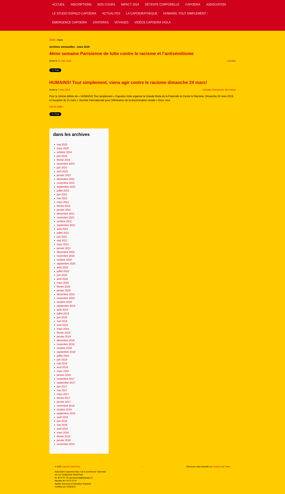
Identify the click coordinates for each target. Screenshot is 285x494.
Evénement (218, 90)
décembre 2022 (66, 179)
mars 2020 (63, 282)
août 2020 (62, 267)
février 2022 (63, 205)
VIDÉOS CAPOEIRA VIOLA (152, 22)
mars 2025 (63, 148)
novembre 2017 (66, 378)
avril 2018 (62, 367)
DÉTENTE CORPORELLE (162, 4)
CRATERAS (101, 22)
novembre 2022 (66, 182)
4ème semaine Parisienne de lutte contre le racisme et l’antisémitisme (121, 53)
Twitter (227, 466)
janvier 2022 (64, 209)
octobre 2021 (64, 221)
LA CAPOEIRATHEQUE (141, 13)
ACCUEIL (58, 4)
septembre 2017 (66, 382)
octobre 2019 (64, 301)
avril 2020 (62, 278)
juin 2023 (62, 167)
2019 (52, 39)
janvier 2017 (64, 401)
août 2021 (62, 229)
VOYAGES (121, 22)
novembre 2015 (66, 444)
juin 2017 (62, 386)
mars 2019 (63, 328)
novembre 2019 (66, 298)
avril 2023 (62, 171)
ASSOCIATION (216, 4)
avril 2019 (62, 325)
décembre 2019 (66, 294)
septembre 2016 (66, 413)
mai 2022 (62, 198)
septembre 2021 (66, 225)
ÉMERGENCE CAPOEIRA (69, 22)
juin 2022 (62, 194)
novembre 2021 (66, 217)
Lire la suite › (56, 106)
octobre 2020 (64, 259)
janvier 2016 (64, 440)
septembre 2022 (66, 186)
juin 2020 (62, 275)
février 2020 (63, 286)
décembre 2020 (66, 252)
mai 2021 (62, 240)
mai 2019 (62, 321)
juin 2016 (62, 421)
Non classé (230, 90)
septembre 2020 (66, 263)
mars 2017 (63, 394)
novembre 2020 (66, 255)
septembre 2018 (66, 351)
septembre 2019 (66, 305)
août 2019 (62, 309)
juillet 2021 (63, 232)
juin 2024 (62, 156)
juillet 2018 (63, 355)
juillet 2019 (63, 313)
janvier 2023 (64, 175)
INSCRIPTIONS (81, 4)
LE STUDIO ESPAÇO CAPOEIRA (74, 13)
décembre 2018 (66, 340)
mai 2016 (62, 424)
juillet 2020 (63, 271)
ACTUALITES (111, 13)
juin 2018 (62, 359)
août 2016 (62, 417)
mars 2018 (63, 371)
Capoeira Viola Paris (70, 466)
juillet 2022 (63, 190)
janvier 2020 (64, 290)
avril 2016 (62, 428)
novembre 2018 (66, 344)
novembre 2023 (66, 163)
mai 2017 (62, 390)
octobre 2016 (64, 409)
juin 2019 (62, 317)
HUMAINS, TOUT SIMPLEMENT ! (185, 13)
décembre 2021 (66, 213)
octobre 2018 (64, 348)
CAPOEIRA (192, 4)
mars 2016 (63, 432)
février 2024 (63, 159)
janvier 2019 (64, 336)
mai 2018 (62, 363)
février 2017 (63, 398)
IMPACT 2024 (130, 4)
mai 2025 (62, 144)
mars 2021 (63, 244)
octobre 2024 (64, 152)
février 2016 (63, 436)
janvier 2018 (64, 374)
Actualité (231, 61)
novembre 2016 (66, 405)
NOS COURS (106, 4)
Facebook (217, 466)
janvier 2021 (64, 248)
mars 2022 (63, 202)
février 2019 (63, 332)
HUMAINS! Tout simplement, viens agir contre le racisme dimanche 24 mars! (128, 82)
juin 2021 (62, 236)
